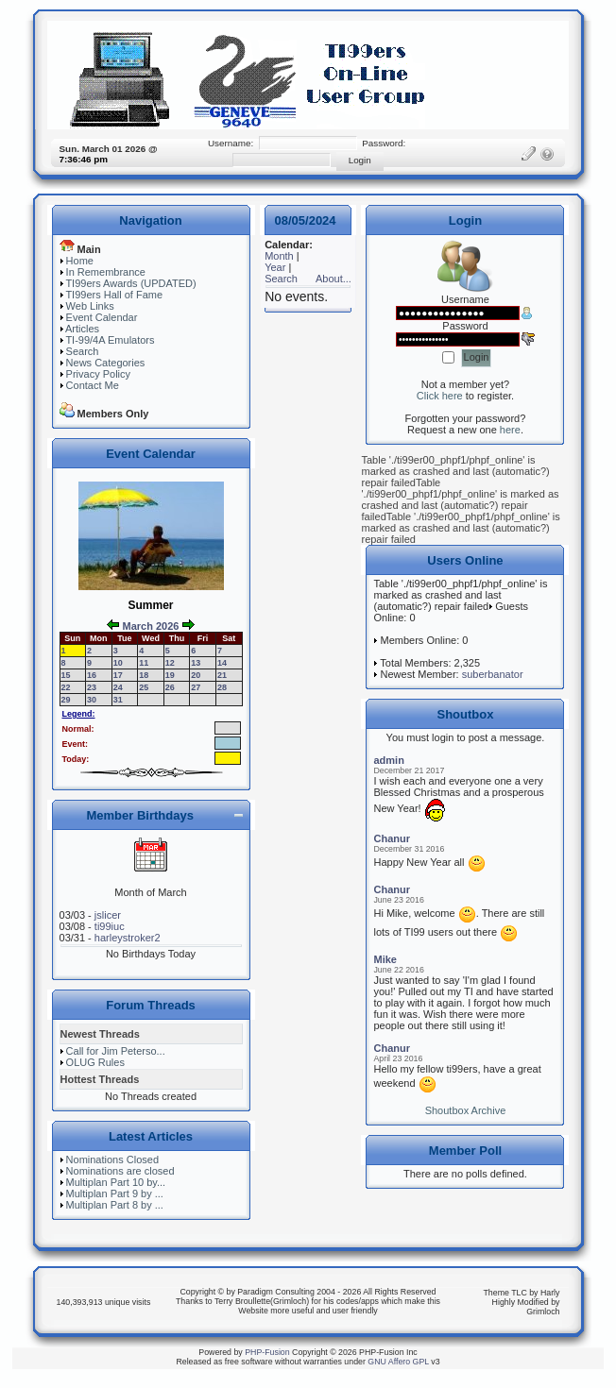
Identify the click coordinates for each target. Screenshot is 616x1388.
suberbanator (492, 674)
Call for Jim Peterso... (115, 1051)
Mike (384, 959)
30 (91, 699)
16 (91, 675)
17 (118, 675)
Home (80, 260)
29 (66, 699)
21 (222, 675)
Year (275, 267)
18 (143, 675)
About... (333, 278)
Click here (440, 395)
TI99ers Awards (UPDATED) (130, 283)
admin (388, 760)
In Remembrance (105, 272)
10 (118, 663)
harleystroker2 (127, 937)
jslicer (107, 915)
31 (118, 699)
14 (222, 663)
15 (66, 675)
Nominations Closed (112, 1159)
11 (143, 663)
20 (195, 675)
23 (91, 687)
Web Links (90, 306)
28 (222, 687)
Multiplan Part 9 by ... (114, 1193)
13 (195, 663)
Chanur (391, 838)
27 (195, 687)
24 (118, 687)
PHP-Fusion (267, 1352)
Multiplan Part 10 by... (116, 1182)
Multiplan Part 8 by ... (114, 1204)
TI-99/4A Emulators (109, 340)
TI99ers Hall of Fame (114, 294)
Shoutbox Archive (465, 1110)
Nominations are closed (120, 1170)
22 (66, 687)
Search (82, 351)
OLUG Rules (95, 1062)
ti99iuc (109, 926)
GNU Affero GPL (398, 1361)
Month (279, 256)
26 (170, 687)
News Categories (105, 362)
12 (170, 663)
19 (170, 675)
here (510, 429)
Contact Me (92, 385)
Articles (82, 328)
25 (143, 687)
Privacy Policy (98, 374)
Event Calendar (102, 317)
